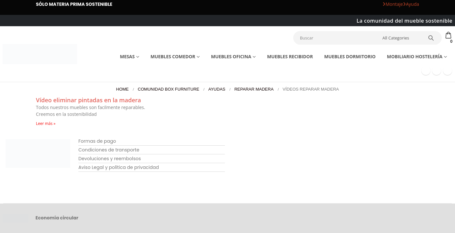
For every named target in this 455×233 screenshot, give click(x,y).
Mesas (127, 56)
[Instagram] (447, 70)
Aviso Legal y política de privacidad (118, 167)
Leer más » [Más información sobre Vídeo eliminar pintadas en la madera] (45, 123)
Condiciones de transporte (108, 150)
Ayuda (411, 4)
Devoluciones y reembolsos (109, 158)
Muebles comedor (172, 56)
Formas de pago (97, 141)
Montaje (393, 4)
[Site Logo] (40, 54)
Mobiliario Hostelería (415, 56)
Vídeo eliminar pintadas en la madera (88, 100)
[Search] (431, 37)
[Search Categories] (401, 37)
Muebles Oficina (231, 56)
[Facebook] (425, 70)
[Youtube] (436, 70)
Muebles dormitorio (350, 56)
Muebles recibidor (290, 56)
